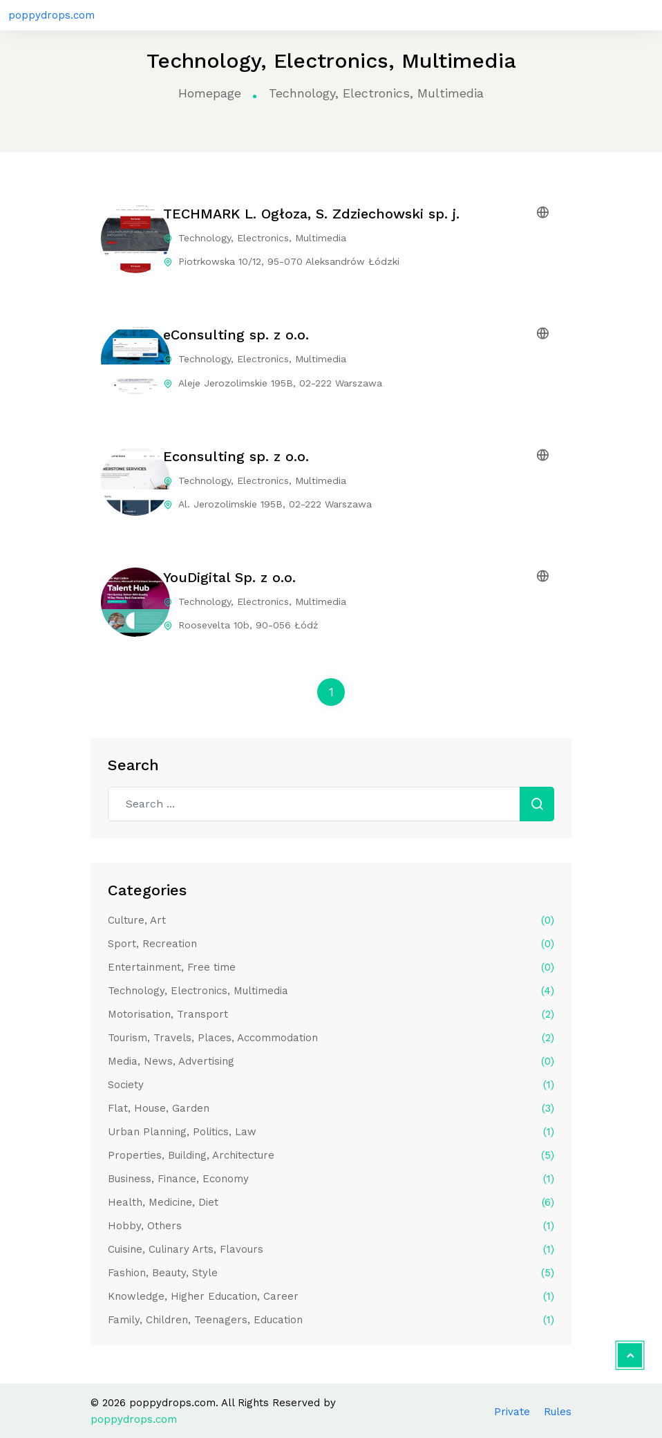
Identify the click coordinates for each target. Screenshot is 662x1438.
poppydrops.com (51, 15)
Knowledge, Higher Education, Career (331, 1296)
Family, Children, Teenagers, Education (331, 1319)
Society (331, 1084)
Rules (557, 1412)
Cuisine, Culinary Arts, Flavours (331, 1249)
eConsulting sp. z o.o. (236, 334)
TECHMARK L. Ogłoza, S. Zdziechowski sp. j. (311, 213)
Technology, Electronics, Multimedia (331, 990)
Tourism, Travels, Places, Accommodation (331, 1037)
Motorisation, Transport (331, 1014)
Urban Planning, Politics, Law (331, 1131)
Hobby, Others (331, 1225)
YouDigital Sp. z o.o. (229, 577)
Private (512, 1412)
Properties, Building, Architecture (331, 1155)
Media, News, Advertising (331, 1061)
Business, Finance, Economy (331, 1178)
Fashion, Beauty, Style (331, 1272)
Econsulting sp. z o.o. (236, 456)
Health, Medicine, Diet (331, 1202)
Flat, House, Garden (331, 1108)
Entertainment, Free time (331, 967)
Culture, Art (331, 920)
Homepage (209, 93)
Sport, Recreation (331, 943)
